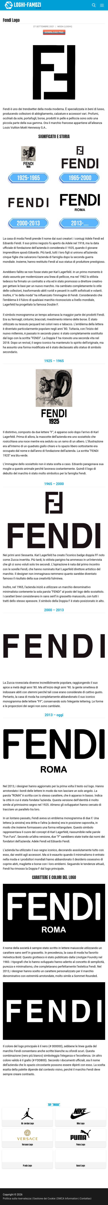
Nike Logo (80, 1123)
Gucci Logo (80, 1165)
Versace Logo (27, 1144)
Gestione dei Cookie (44, 1198)
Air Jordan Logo (27, 1123)
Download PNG (54, 32)
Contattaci (85, 1198)
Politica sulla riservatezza (17, 1198)
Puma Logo (80, 1144)
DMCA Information (67, 1198)
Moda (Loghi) (64, 26)
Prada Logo (27, 1165)
